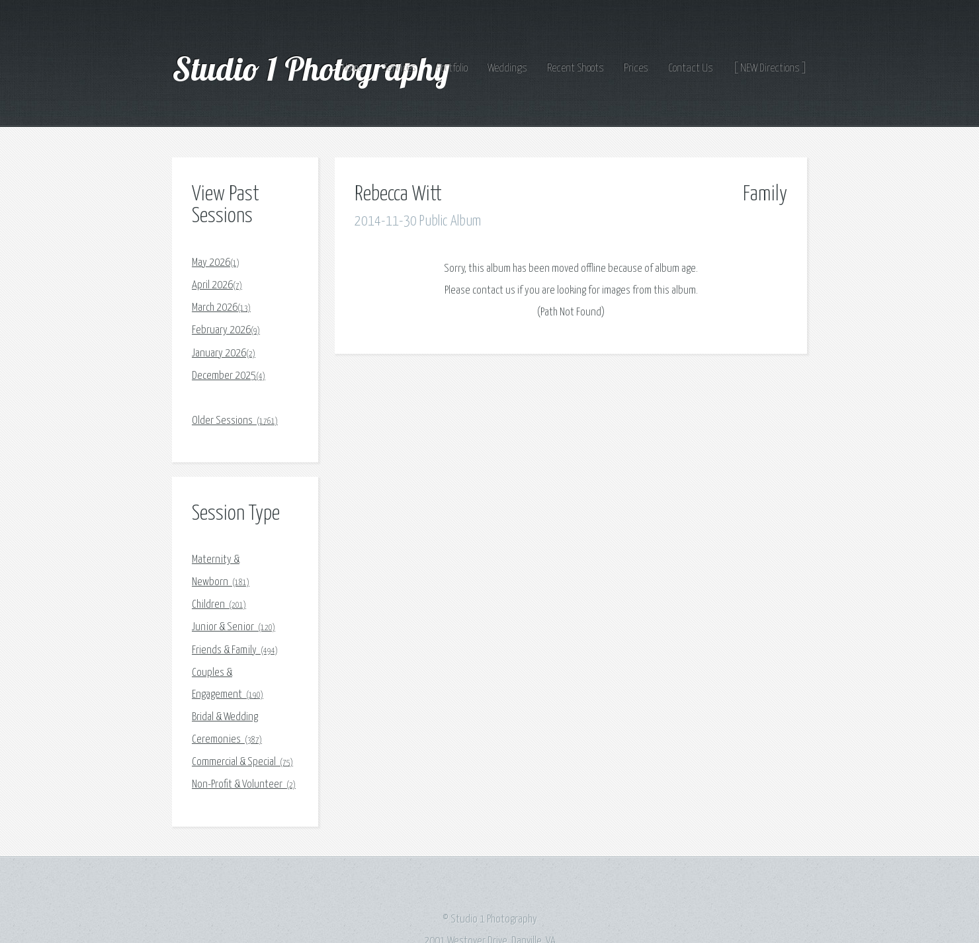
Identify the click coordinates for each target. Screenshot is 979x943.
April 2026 (217, 285)
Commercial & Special (242, 762)
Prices (636, 68)
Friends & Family (235, 650)
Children (219, 604)
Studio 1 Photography (314, 68)
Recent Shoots (575, 68)
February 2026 (226, 330)
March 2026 (221, 307)
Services (400, 68)
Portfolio (452, 68)
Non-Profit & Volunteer (244, 784)
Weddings (507, 68)
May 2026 (215, 262)
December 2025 (228, 376)
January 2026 (223, 353)
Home (352, 68)
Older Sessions (235, 421)
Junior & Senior (233, 627)
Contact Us (690, 68)
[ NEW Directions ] (770, 68)
